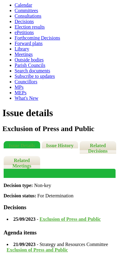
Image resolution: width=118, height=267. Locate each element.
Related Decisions (98, 148)
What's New (26, 98)
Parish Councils (30, 65)
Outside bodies (29, 59)
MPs (19, 87)
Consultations (28, 16)
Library (22, 48)
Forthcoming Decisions (37, 37)
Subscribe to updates (35, 76)
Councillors (26, 81)
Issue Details (22, 145)
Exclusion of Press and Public (70, 219)
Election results (30, 26)
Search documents (32, 70)
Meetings (24, 54)
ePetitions (24, 32)
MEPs (20, 92)
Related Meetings (21, 163)
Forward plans (29, 43)
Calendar (23, 5)
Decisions (24, 21)
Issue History (60, 145)
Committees (26, 10)
